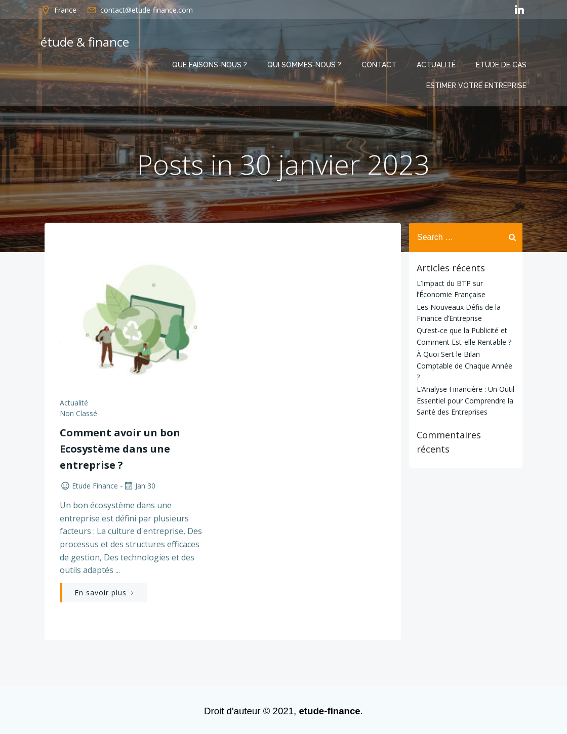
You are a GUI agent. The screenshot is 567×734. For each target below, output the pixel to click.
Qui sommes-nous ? (304, 65)
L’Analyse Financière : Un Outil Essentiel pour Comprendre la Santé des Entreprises (465, 400)
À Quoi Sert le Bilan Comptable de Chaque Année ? (464, 365)
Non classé (78, 413)
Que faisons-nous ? (209, 65)
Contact (378, 65)
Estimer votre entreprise (476, 85)
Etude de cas (501, 65)
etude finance (89, 486)
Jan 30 (139, 486)
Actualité (436, 65)
